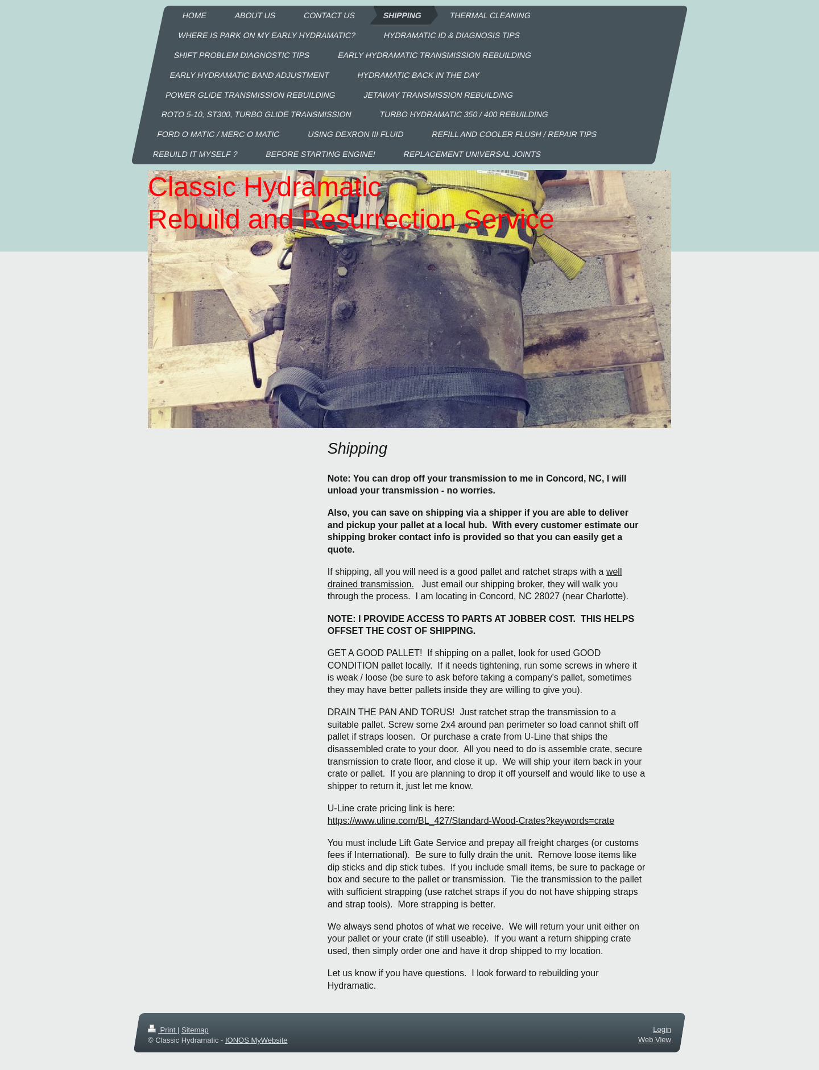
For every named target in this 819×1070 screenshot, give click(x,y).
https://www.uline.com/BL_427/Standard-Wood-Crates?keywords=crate (471, 821)
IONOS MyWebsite (256, 1040)
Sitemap (195, 1030)
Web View (654, 1039)
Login (662, 1029)
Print (162, 1030)
